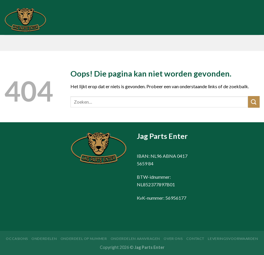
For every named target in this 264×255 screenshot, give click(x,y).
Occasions (17, 238)
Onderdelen (44, 238)
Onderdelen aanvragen (135, 238)
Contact (195, 238)
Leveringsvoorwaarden (233, 238)
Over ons (173, 238)
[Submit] (254, 101)
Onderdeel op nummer (84, 238)
